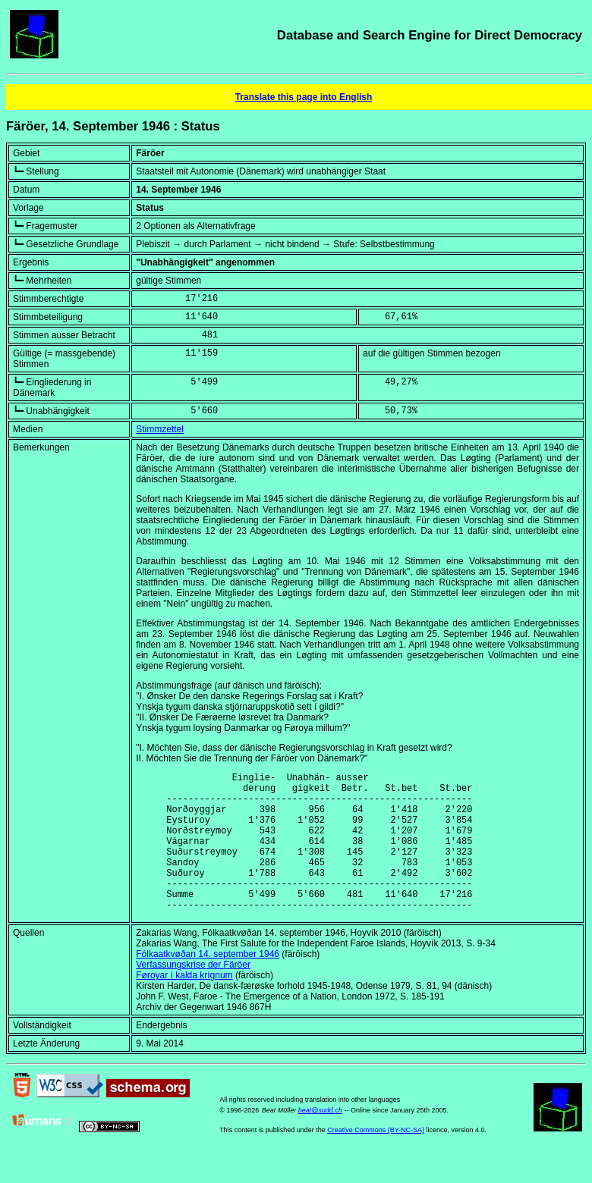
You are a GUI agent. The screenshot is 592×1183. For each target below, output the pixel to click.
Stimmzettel (160, 429)
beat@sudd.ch (320, 1140)
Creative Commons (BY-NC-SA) (375, 1159)
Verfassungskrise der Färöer (193, 994)
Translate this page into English (304, 97)
